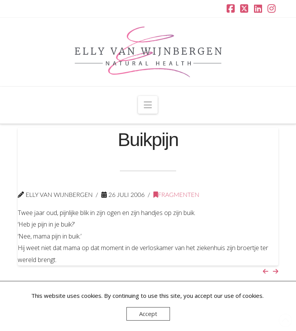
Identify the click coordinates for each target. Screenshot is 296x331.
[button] (148, 105)
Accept (148, 314)
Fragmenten (176, 194)
